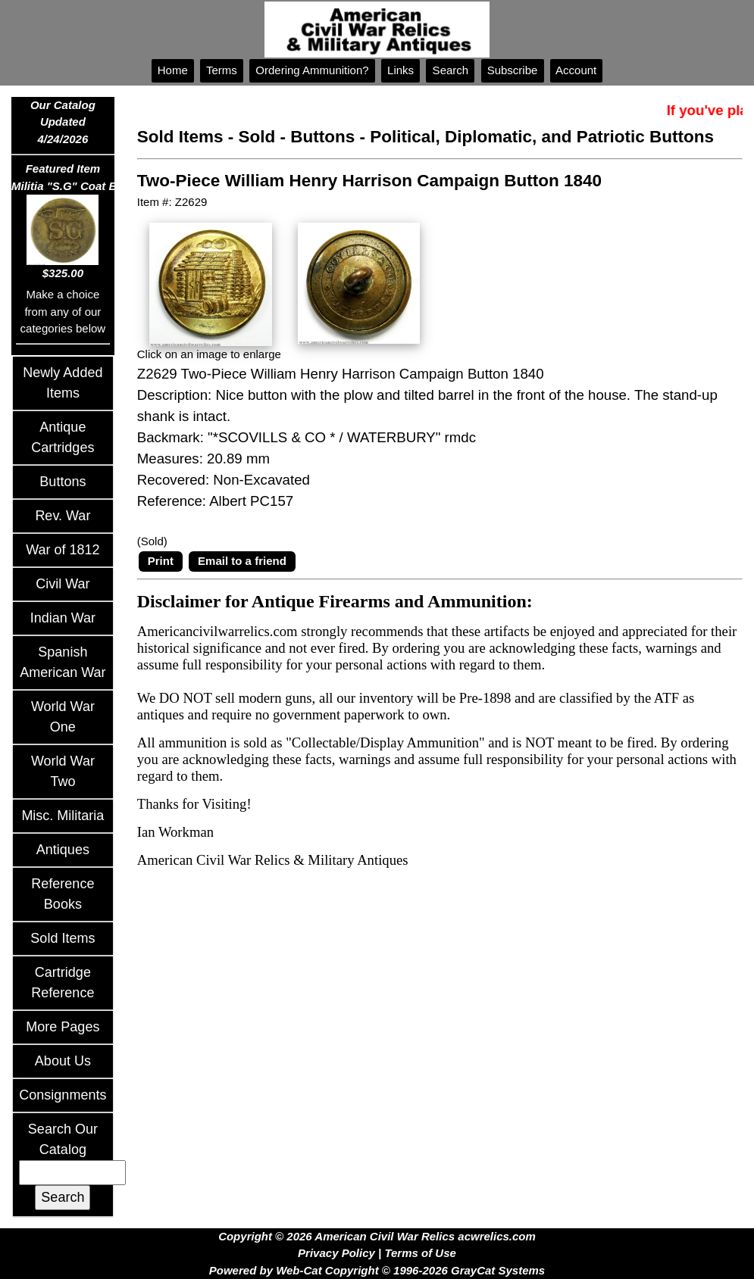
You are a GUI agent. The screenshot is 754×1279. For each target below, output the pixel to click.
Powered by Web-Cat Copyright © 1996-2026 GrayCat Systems (377, 1270)
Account (576, 70)
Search (450, 70)
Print (161, 560)
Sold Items (62, 938)
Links (400, 70)
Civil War (62, 583)
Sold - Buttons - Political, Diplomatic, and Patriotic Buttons (477, 136)
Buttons (62, 481)
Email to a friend (242, 560)
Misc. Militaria (62, 815)
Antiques (62, 849)
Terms (221, 70)
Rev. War (62, 515)
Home (173, 70)
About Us (63, 1060)
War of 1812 (62, 549)
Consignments (62, 1095)
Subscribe (512, 70)
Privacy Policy (336, 1252)
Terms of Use (419, 1252)
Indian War (62, 617)
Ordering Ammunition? (312, 70)
